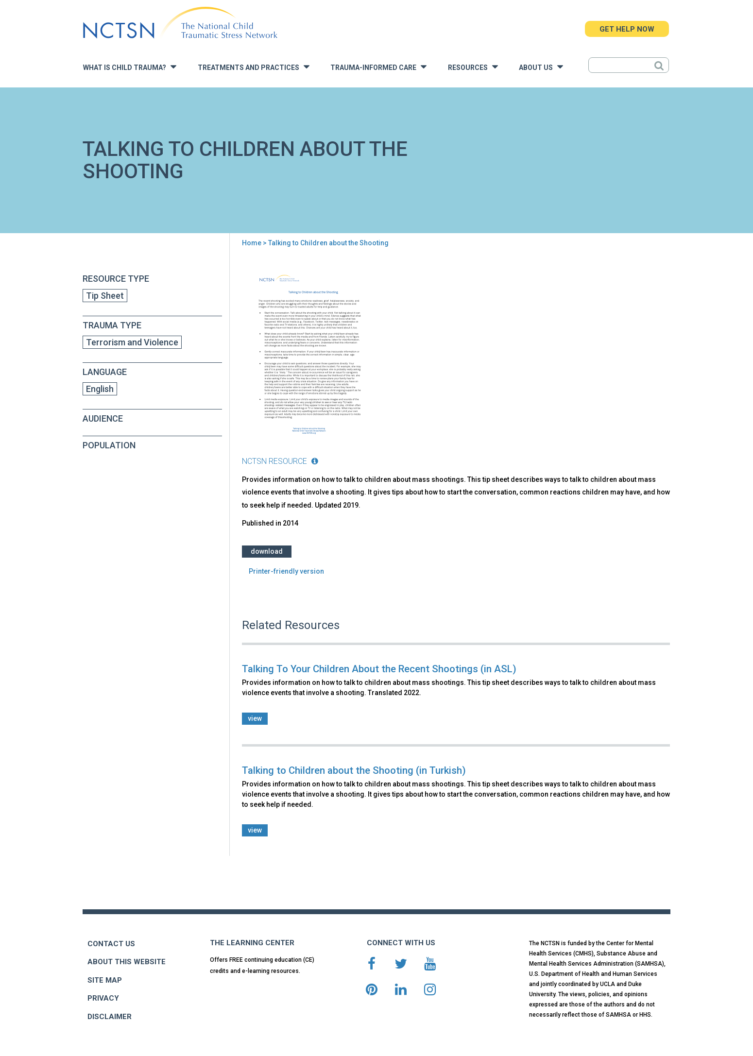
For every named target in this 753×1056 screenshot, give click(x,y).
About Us (541, 67)
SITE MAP (104, 980)
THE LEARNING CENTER (252, 942)
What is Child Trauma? (129, 67)
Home (251, 243)
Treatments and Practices (253, 67)
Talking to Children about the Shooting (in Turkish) (354, 770)
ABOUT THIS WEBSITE (126, 961)
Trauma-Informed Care (378, 67)
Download (267, 551)
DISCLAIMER (109, 1016)
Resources (473, 67)
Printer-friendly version (286, 571)
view (255, 718)
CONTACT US (111, 943)
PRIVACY (103, 998)
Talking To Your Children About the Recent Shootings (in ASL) (379, 669)
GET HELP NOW (626, 29)
